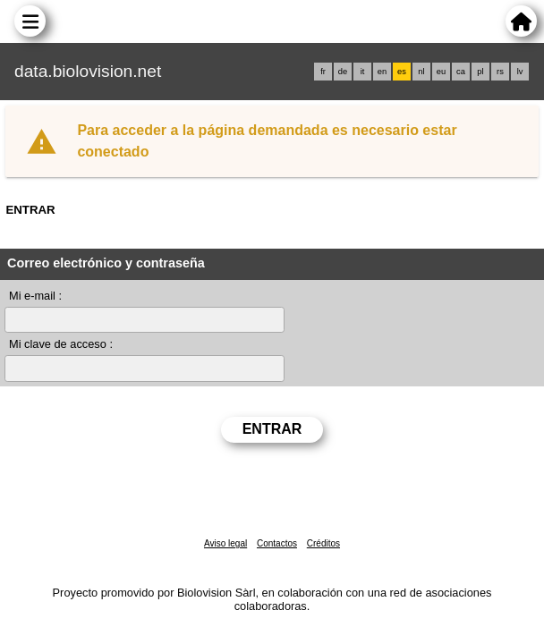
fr (323, 71)
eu (441, 71)
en (382, 71)
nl (421, 71)
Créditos (323, 543)
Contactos (277, 543)
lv (520, 71)
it (363, 71)
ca (460, 71)
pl (480, 71)
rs (500, 71)
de (342, 71)
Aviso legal (225, 543)
